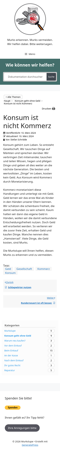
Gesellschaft (24, 269)
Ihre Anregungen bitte (22, 428)
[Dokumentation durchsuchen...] (25, 77)
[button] (48, 108)
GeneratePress (30, 444)
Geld (8, 269)
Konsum (10, 273)
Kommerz (43, 269)
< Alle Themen (13, 96)
